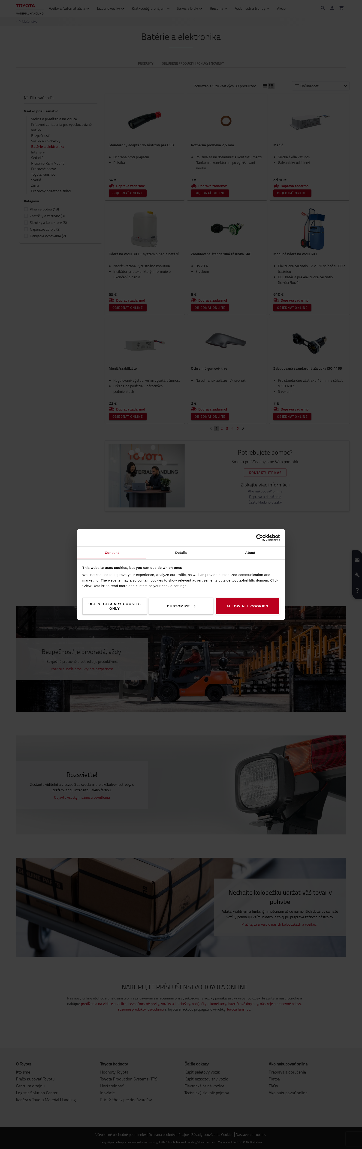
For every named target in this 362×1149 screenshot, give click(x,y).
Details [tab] (181, 552)
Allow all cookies (247, 606)
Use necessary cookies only (114, 606)
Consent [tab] (112, 552)
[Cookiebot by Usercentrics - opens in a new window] (259, 537)
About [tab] (250, 552)
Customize (181, 606)
